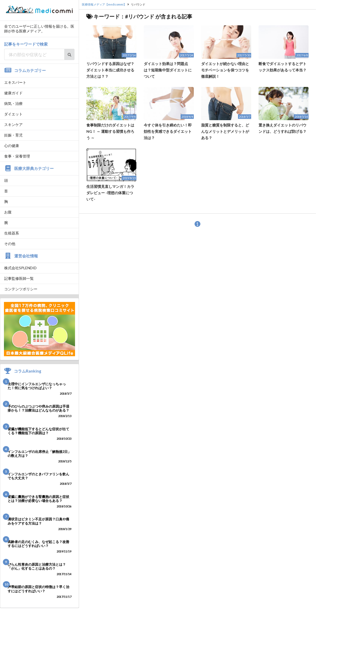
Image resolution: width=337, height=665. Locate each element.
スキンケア (13, 124)
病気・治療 (13, 103)
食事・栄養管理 (17, 156)
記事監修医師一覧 (19, 278)
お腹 (8, 212)
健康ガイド (13, 93)
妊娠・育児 (13, 135)
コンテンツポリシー (20, 289)
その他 (9, 243)
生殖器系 (11, 233)
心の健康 (11, 145)
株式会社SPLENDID (20, 268)
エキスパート (15, 82)
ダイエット (13, 114)
